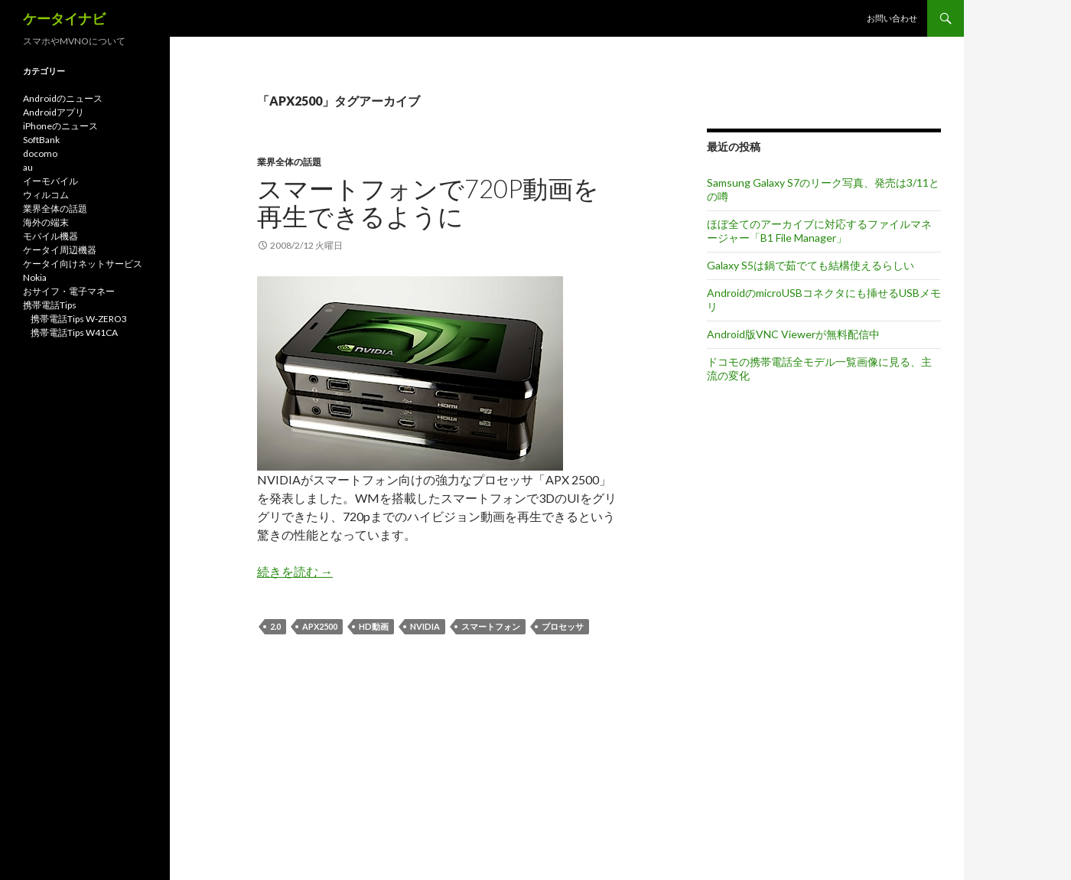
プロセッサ (563, 626)
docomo (40, 153)
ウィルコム (46, 194)
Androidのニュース (63, 98)
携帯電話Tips (49, 305)
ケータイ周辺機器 (59, 250)
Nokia (35, 277)
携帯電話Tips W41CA (74, 332)
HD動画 (374, 626)
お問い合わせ (892, 18)
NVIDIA (425, 626)
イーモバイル (50, 181)
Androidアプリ (53, 112)
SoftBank (41, 139)
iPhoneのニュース (60, 126)
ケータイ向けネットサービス (82, 263)
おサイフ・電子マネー (69, 291)
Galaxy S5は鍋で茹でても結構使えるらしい (810, 265)
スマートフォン (490, 626)
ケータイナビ (64, 18)
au (28, 167)
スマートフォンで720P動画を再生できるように (428, 202)
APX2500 (319, 626)
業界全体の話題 (289, 162)
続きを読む (295, 571)
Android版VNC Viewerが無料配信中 (793, 334)
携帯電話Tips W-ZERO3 (79, 318)
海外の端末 (46, 222)
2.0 (275, 626)
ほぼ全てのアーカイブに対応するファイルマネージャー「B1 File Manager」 (819, 230)
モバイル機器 (50, 236)
